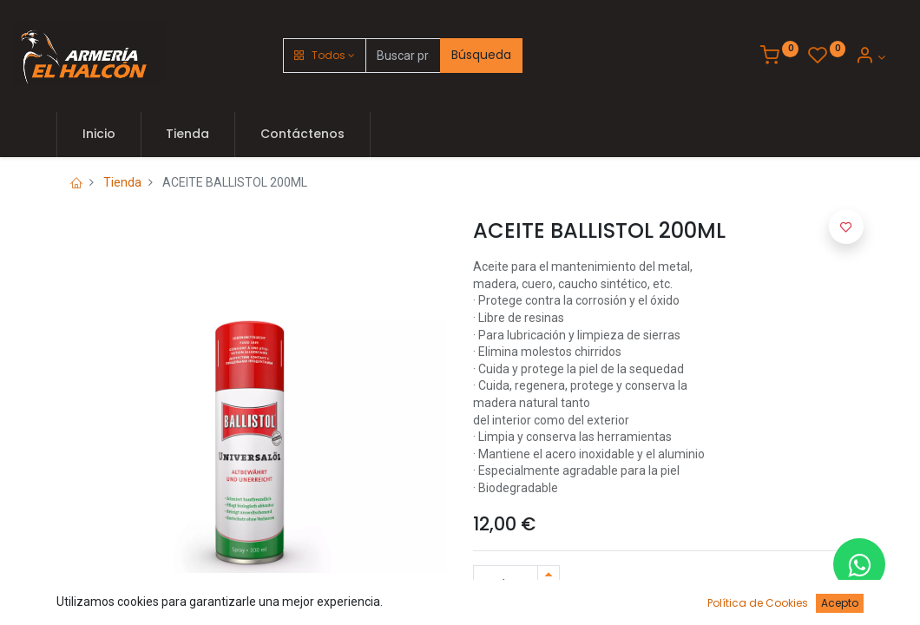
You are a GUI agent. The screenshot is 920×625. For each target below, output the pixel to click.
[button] (324, 55)
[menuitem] (99, 134)
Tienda (122, 182)
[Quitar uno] (548, 594)
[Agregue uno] (548, 575)
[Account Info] (870, 57)
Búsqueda (481, 54)
